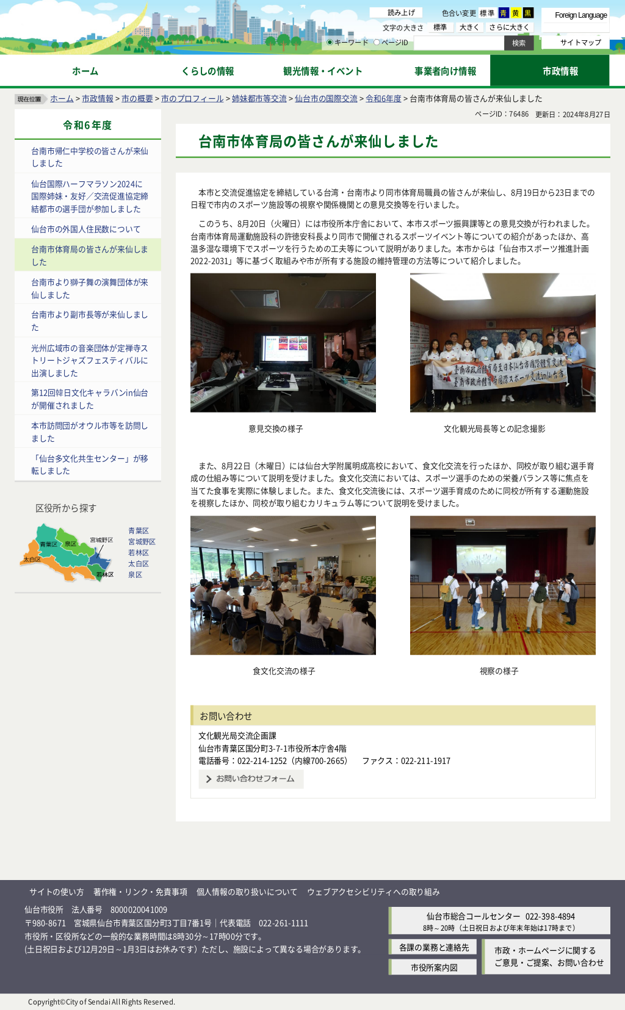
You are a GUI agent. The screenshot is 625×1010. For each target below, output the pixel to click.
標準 (488, 13)
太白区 (138, 563)
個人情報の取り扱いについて (247, 892)
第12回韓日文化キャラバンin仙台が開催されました (89, 399)
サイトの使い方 (56, 892)
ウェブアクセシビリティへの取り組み (373, 892)
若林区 (138, 552)
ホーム (61, 98)
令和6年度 (383, 98)
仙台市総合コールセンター (474, 916)
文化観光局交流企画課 (237, 735)
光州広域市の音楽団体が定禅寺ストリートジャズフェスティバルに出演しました (89, 360)
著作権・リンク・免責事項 (140, 892)
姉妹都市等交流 (259, 98)
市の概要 (137, 98)
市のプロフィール (192, 98)
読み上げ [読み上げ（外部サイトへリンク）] (401, 12)
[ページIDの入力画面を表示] (377, 42)
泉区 (135, 574)
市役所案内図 (434, 967)
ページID (391, 43)
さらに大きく (509, 27)
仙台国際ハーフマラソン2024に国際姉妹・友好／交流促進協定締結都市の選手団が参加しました (89, 196)
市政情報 (97, 98)
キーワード (348, 43)
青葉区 (138, 530)
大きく (470, 27)
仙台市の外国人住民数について (85, 228)
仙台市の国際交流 (326, 98)
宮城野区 (142, 541)
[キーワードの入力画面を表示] (330, 42)
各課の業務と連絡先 (434, 947)
